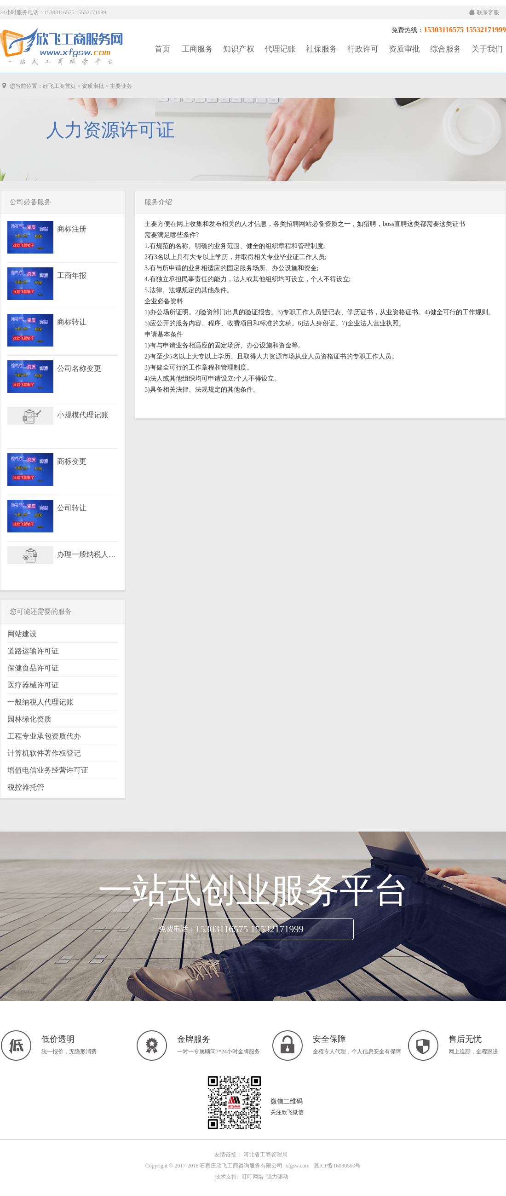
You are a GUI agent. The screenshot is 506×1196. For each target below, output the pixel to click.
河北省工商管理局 (265, 1154)
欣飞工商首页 (59, 86)
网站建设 (22, 634)
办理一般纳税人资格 (87, 554)
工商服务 (197, 49)
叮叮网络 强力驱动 (263, 1176)
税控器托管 (25, 787)
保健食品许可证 (33, 668)
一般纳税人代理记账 (40, 702)
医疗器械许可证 (33, 685)
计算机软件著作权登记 (44, 753)
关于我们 (487, 49)
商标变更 (71, 461)
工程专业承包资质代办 (44, 736)
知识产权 (238, 49)
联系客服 (484, 12)
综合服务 (445, 49)
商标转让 (71, 322)
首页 (162, 49)
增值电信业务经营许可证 (47, 770)
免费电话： (177, 929)
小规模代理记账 (83, 415)
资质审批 (404, 49)
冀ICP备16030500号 (337, 1165)
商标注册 (71, 229)
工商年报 (71, 275)
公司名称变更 (79, 368)
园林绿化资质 (29, 719)
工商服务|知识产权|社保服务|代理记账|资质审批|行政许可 (62, 47)
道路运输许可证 (33, 651)
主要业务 (121, 86)
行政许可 (363, 49)
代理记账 (280, 49)
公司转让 (71, 508)
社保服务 (321, 49)
